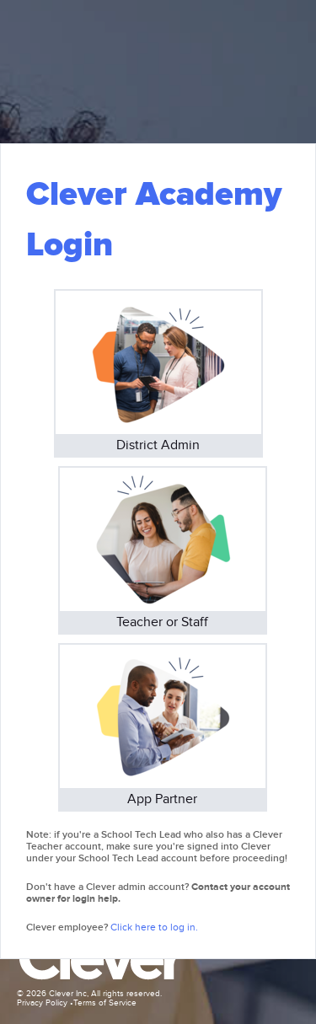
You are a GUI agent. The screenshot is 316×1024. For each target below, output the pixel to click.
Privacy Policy (42, 1002)
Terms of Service (105, 1002)
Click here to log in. (154, 927)
